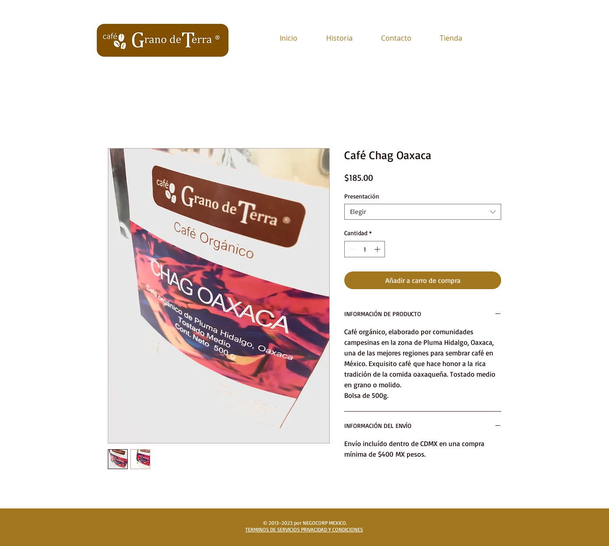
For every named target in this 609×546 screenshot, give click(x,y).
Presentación (361, 196)
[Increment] (378, 249)
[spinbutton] (365, 249)
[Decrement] (351, 249)
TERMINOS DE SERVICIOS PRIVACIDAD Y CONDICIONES (304, 529)
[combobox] (422, 212)
